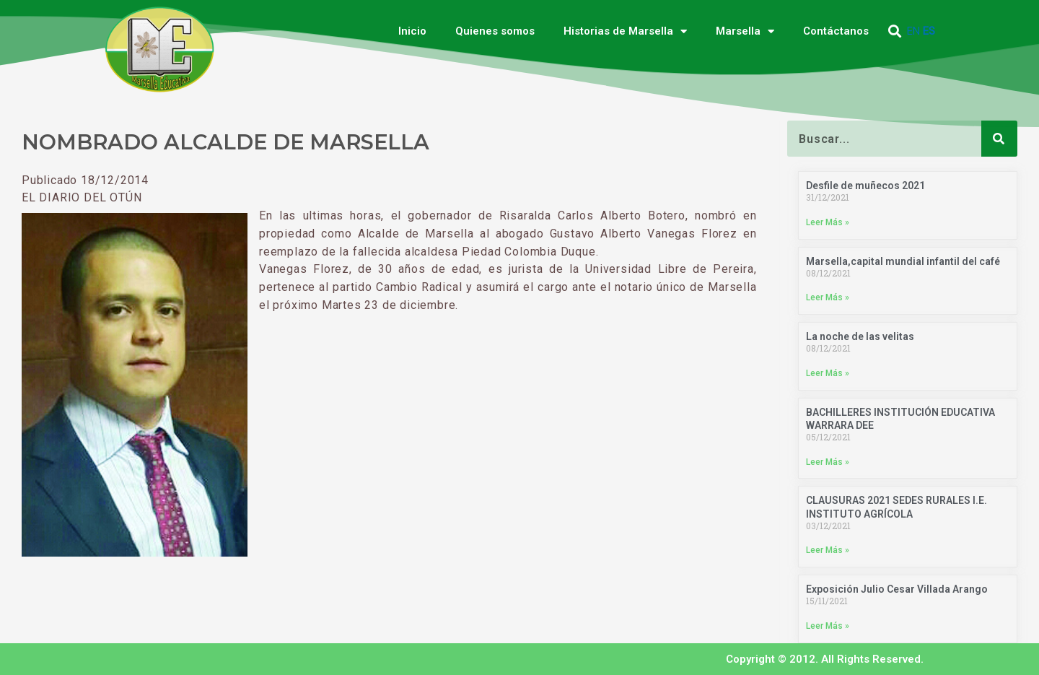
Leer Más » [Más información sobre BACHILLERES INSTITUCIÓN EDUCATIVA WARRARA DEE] (827, 462)
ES (929, 31)
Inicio (412, 31)
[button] (895, 31)
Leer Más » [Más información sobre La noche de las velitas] (827, 373)
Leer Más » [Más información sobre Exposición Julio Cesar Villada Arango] (827, 626)
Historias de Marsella (625, 31)
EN (913, 31)
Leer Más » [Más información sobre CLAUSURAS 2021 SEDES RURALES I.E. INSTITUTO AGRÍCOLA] (827, 550)
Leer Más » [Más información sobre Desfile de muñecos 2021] (827, 222)
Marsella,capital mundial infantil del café (903, 261)
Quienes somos (495, 31)
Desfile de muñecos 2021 (865, 185)
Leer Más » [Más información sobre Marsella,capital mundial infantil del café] (827, 297)
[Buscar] (999, 139)
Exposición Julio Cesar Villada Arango (897, 589)
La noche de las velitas (860, 336)
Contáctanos (836, 31)
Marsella (745, 31)
